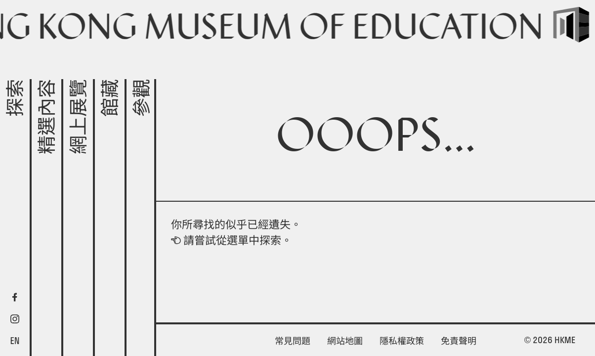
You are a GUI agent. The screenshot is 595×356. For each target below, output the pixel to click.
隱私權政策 (402, 341)
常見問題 (292, 341)
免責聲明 (458, 341)
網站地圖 (345, 341)
